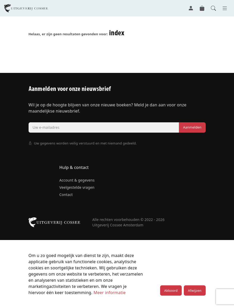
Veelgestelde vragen (76, 187)
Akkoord (171, 290)
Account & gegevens (77, 180)
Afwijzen (194, 290)
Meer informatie (109, 292)
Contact (66, 194)
